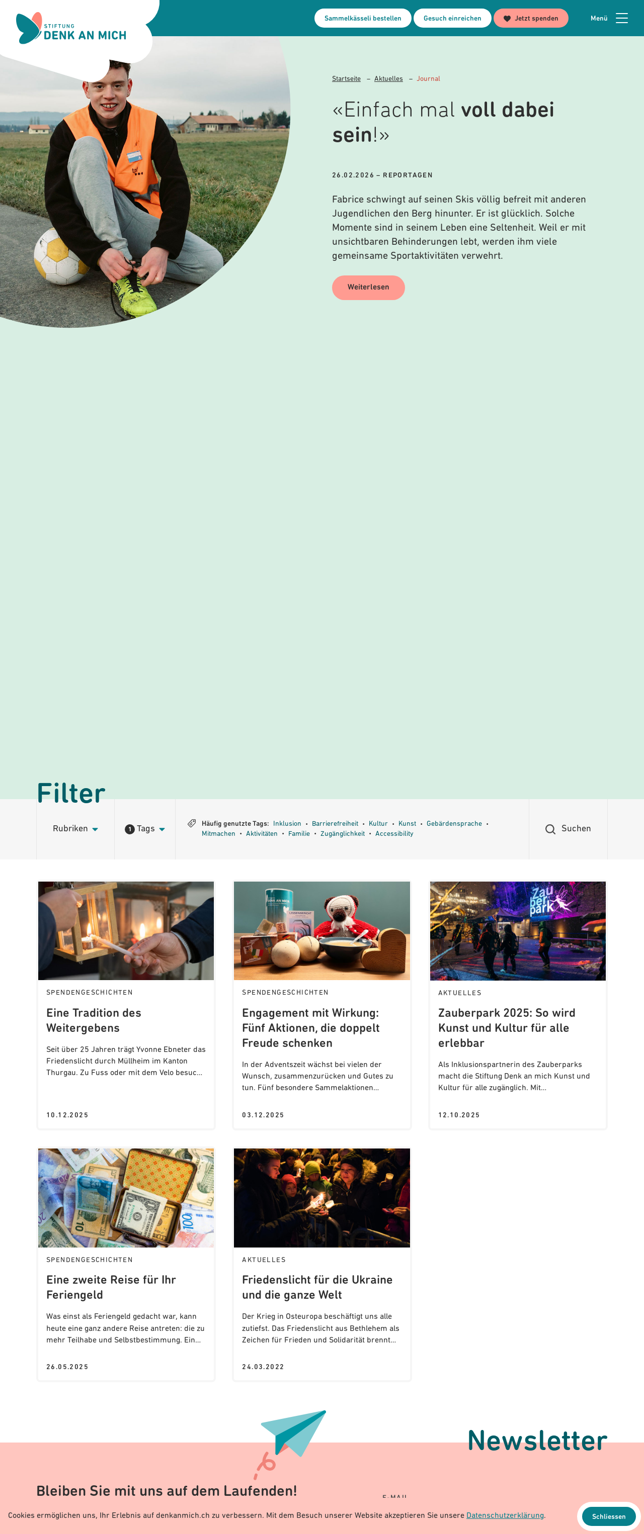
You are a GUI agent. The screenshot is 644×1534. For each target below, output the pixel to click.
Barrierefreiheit (335, 824)
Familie (299, 834)
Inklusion (287, 824)
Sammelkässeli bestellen (363, 19)
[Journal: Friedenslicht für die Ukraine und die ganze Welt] (322, 1264)
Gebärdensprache (454, 824)
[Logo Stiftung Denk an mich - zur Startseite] (72, 28)
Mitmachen (218, 834)
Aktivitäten (262, 834)
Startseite (346, 79)
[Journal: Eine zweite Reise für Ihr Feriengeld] (126, 1264)
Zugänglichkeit (342, 834)
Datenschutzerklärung (505, 1516)
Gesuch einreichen (452, 19)
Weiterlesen (369, 288)
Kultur (378, 824)
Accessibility (394, 834)
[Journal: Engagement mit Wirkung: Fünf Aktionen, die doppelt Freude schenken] (322, 1005)
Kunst (407, 824)
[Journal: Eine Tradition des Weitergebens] (126, 1005)
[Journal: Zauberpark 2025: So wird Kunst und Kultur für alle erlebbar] (518, 1005)
